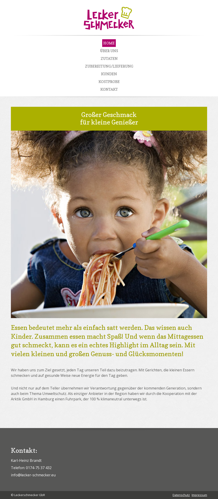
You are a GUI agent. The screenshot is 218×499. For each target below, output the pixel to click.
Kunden (109, 74)
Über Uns (109, 51)
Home (109, 43)
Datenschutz (181, 495)
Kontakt (109, 89)
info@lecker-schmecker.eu (33, 474)
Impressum (199, 495)
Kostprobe (109, 81)
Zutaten (109, 58)
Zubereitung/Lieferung (109, 66)
